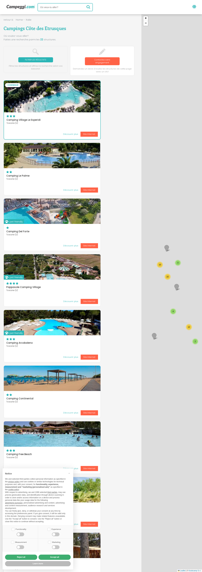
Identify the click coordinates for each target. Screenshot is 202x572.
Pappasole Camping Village (23, 176)
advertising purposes (14, 502)
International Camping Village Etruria (20, 383)
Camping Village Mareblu (22, 288)
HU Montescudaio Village (110, 318)
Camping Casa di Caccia (22, 318)
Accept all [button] (54, 557)
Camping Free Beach (19, 232)
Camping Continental (109, 176)
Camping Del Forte (107, 114)
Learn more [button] (38, 564)
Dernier (88, 407)
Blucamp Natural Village (66, 288)
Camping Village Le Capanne (69, 350)
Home (19, 19)
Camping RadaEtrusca (109, 350)
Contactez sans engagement (102, 61)
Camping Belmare (106, 232)
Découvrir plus (14, 134)
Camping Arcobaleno (64, 176)
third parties (52, 492)
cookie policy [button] (13, 489)
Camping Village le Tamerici (23, 350)
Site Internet (33, 134)
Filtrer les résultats (35, 59)
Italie (28, 19)
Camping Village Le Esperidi (23, 120)
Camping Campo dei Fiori (67, 318)
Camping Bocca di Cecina (111, 288)
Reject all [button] (21, 557)
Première (50, 407)
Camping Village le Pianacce (68, 381)
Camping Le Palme (62, 114)
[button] (176, 287)
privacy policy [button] (14, 481)
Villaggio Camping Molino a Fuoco (68, 233)
